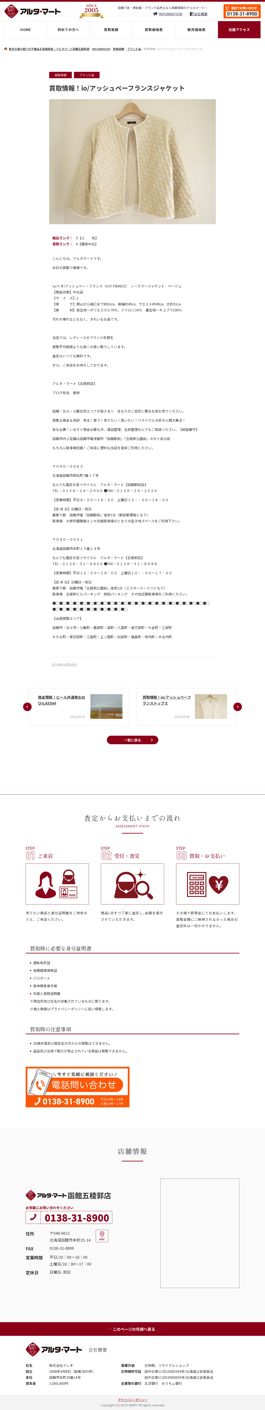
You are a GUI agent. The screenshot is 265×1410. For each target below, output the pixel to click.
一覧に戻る (132, 740)
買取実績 (111, 29)
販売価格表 (196, 29)
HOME (25, 29)
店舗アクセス (239, 29)
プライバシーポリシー (132, 1400)
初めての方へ (68, 29)
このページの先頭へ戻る (132, 1329)
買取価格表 (154, 29)
